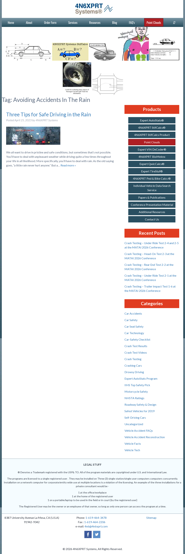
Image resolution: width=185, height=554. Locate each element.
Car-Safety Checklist (137, 339)
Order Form (50, 22)
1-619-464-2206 (94, 522)
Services (73, 22)
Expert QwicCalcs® (151, 164)
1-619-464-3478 (96, 517)
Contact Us (152, 219)
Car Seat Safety (133, 326)
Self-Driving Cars (135, 417)
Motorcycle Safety (136, 391)
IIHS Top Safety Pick (137, 385)
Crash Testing (132, 359)
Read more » (68, 165)
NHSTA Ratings (134, 398)
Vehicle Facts (132, 443)
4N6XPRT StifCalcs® (151, 127)
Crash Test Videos (135, 352)
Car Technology (134, 333)
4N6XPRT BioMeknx (152, 156)
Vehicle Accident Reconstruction (144, 437)
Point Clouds (154, 22)
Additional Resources (152, 212)
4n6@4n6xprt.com (96, 526)
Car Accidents (133, 313)
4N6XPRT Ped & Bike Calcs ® (152, 178)
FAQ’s (132, 22)
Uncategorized (133, 424)
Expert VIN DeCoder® (152, 149)
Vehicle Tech (132, 450)
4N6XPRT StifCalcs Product (152, 134)
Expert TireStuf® (152, 171)
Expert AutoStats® (152, 120)
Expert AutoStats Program (140, 378)
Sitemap (151, 517)
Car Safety (130, 320)
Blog (114, 22)
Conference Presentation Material (152, 204)
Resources (94, 22)
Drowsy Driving (134, 372)
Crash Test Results (135, 346)
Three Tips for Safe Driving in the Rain (48, 114)
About (29, 22)
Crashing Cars (133, 365)
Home (11, 22)
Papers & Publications (151, 197)
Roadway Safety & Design (140, 404)
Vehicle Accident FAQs (138, 430)
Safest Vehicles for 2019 (139, 411)
